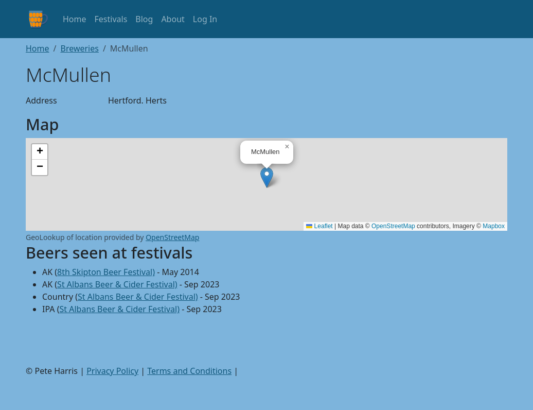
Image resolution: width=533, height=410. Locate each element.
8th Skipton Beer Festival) (106, 272)
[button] (266, 177)
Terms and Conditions (189, 371)
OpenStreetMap (393, 226)
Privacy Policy (112, 371)
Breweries (79, 48)
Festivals (111, 19)
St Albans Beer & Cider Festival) (117, 284)
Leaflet (319, 226)
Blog (144, 19)
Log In (205, 19)
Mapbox (494, 226)
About (172, 19)
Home (74, 19)
